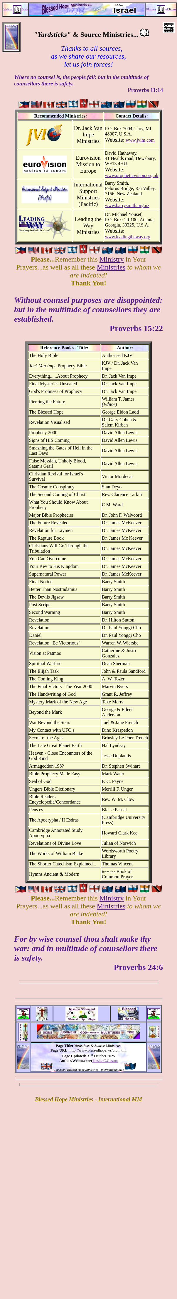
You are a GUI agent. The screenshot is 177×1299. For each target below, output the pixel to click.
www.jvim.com (140, 140)
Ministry (112, 259)
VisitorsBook (16, 9)
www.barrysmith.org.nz (127, 205)
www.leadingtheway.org (127, 236)
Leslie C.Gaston (105, 1060)
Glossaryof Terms (161, 9)
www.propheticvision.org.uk (131, 175)
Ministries (111, 267)
